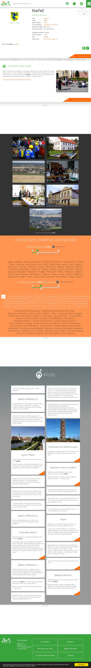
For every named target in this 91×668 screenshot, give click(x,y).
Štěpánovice (13, 276)
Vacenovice (49, 276)
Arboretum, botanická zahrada (15, 301)
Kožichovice (12, 267)
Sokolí (61, 274)
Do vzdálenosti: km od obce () (36, 282)
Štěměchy (78, 274)
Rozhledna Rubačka (75, 331)
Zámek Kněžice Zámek (71, 323)
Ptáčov (60, 272)
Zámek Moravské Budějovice (31, 328)
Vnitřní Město (61, 276)
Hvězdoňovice (55, 264)
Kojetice (78, 264)
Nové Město (24, 269)
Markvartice (51, 267)
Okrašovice (35, 269)
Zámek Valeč (13, 328)
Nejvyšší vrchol (25, 306)
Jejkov (64, 264)
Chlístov (80, 262)
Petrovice (69, 269)
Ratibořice (79, 272)
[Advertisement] (45, 120)
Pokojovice (32, 272)
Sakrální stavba (81, 306)
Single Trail (46, 306)
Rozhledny (31, 301)
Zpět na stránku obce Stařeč (81, 100)
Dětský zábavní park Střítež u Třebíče (24, 316)
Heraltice (20, 264)
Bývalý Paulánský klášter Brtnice (67, 326)
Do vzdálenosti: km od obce (38, 247)
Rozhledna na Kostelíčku (18, 313)
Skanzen (63, 297)
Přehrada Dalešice (52, 333)
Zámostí (79, 276)
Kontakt (70, 655)
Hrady (40, 301)
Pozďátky (41, 272)
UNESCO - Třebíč (50, 313)
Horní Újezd (43, 264)
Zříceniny (56, 301)
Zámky (47, 301)
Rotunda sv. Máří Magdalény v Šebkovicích (57, 318)
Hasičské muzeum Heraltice (26, 318)
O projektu (45, 642)
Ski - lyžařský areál (51, 297)
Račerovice (69, 272)
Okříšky (53, 269)
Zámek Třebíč (35, 313)
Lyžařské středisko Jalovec (42, 321)
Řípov (17, 274)
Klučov (71, 264)
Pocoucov (11, 272)
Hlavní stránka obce (84, 56)
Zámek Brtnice (15, 331)
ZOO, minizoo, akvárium (15, 297)
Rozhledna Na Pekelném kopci (27, 311)
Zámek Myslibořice (30, 326)
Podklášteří (21, 272)
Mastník (61, 267)
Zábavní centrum (67, 306)
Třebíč (45, 22)
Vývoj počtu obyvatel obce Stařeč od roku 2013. (17, 79)
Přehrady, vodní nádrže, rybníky (79, 297)
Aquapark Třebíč (60, 316)
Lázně (15, 306)
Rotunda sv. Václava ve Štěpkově (30, 333)
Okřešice (45, 269)
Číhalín (12, 264)
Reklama (70, 642)
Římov (11, 274)
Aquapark (29, 297)
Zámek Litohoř (16, 326)
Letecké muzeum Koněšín (33, 331)
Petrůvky (78, 269)
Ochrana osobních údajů (45, 655)
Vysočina (46, 18)
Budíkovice (37, 262)
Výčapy (71, 276)
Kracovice (16, 44)
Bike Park (36, 306)
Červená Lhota (70, 262)
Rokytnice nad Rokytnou (31, 274)
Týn (42, 276)
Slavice (55, 274)
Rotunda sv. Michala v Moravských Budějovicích (64, 328)
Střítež (22, 276)
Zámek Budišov (46, 326)
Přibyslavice (51, 272)
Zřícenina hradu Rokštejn (55, 331)
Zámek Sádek (46, 316)
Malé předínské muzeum (65, 321)
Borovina (27, 262)
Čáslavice (47, 262)
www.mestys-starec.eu (50, 39)
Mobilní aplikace (70, 648)
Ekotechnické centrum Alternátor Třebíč (58, 311)
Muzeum (56, 306)
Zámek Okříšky (75, 316)
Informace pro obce (45, 648)
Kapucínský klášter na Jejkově (70, 313)
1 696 (45, 35)
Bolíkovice (18, 262)
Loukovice (41, 267)
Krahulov (31, 267)
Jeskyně (7, 306)
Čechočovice (57, 262)
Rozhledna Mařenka (22, 321)
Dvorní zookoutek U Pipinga (20, 323)
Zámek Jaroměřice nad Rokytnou (46, 323)
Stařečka (69, 274)
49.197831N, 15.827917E (51, 25)
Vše (3, 297)
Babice (10, 262)
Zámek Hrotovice (68, 333)
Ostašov (61, 269)
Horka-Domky (31, 264)
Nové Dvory (13, 269)
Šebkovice (46, 274)
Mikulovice (70, 267)
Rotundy (83, 301)
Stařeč (38, 10)
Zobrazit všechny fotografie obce (45, 233)
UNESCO (39, 297)
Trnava (36, 276)
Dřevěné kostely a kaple (70, 301)
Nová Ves (79, 267)
